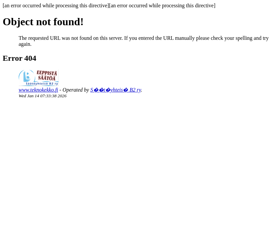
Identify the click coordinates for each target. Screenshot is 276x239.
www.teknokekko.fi (38, 90)
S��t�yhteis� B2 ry (115, 90)
